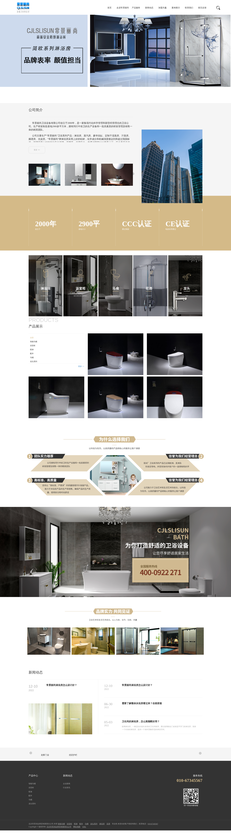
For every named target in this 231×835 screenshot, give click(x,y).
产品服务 (136, 8)
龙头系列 (33, 366)
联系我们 (189, 8)
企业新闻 (66, 788)
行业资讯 (66, 792)
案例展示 (176, 8)
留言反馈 (202, 8)
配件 (32, 358)
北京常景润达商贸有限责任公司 (59, 831)
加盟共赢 (162, 8)
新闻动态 (149, 8)
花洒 (108, 828)
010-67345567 (153, 828)
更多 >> (37, 150)
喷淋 (32, 354)
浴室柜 (32, 350)
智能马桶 (33, 346)
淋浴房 (102, 828)
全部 (32, 342)
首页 (109, 8)
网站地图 (76, 831)
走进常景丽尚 (123, 8)
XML (84, 831)
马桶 (32, 362)
